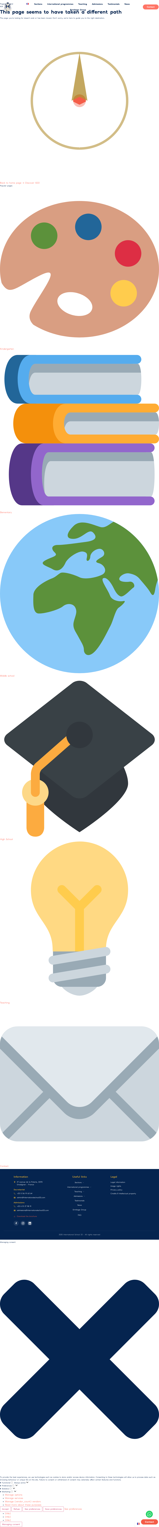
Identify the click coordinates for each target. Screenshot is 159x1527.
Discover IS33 (32, 182)
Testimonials (113, 4)
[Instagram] (22, 1223)
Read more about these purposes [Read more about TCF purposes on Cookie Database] (23, 1504)
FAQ (79, 1215)
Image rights (116, 1186)
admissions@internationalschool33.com (33, 1210)
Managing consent (11, 1524)
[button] (79, 1360)
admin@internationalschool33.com (31, 1197)
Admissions (97, 4)
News (127, 4)
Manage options (13, 1494)
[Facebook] (16, 1223)
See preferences (32, 1509)
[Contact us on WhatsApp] (149, 1514)
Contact (149, 1521)
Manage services (14, 1498)
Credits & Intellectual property (123, 1193)
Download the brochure (25, 1216)
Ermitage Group (78, 9)
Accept (5, 1509)
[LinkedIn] (29, 1223)
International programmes (60, 4)
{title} (8, 1513)
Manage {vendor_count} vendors (23, 1501)
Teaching (82, 4)
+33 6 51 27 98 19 (24, 1206)
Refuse (17, 1509)
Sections (38, 4)
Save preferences (53, 1509)
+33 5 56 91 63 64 (24, 1193)
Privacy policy (116, 1190)
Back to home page (12, 182)
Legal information (118, 1182)
